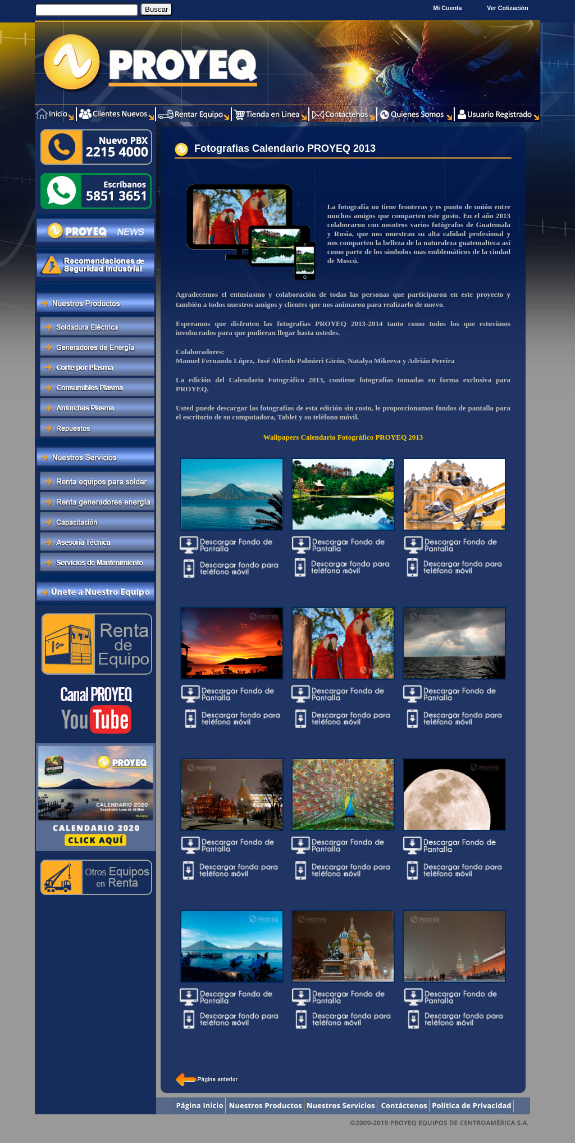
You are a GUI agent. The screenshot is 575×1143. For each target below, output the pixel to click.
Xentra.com (517, 1137)
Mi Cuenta (448, 7)
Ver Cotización (509, 7)
